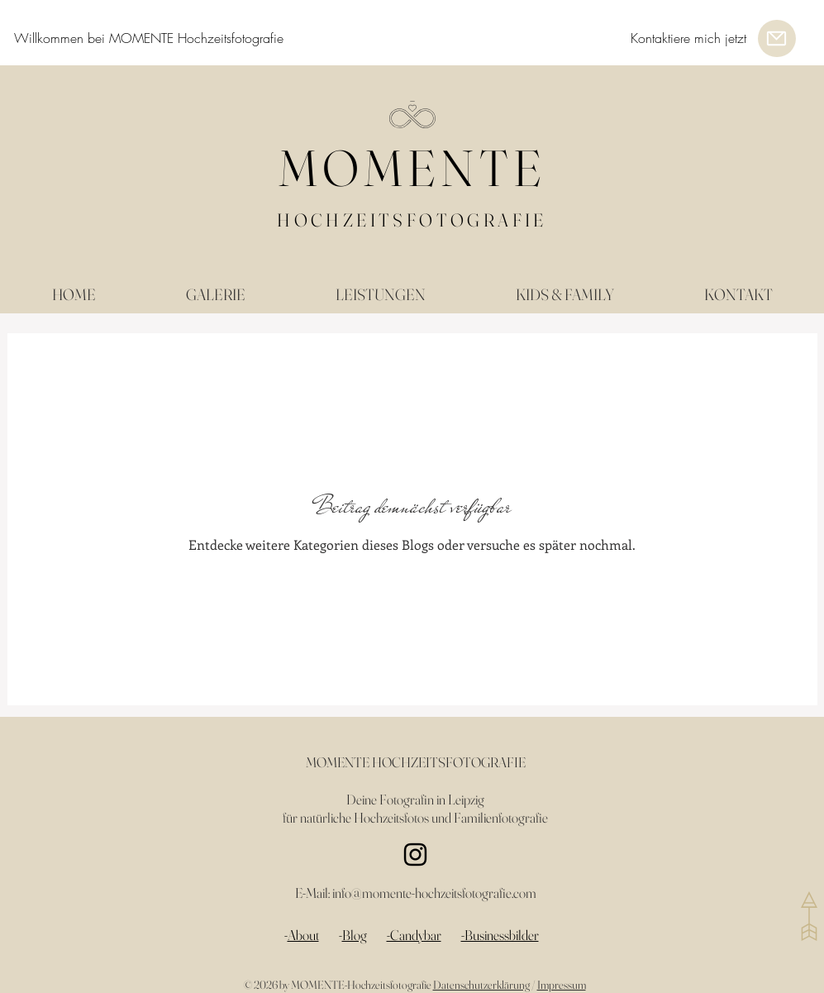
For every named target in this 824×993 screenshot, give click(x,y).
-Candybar (414, 934)
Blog (354, 934)
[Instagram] (415, 854)
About (303, 934)
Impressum (561, 984)
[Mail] (777, 38)
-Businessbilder (500, 934)
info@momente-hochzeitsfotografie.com (434, 892)
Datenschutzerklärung (481, 984)
